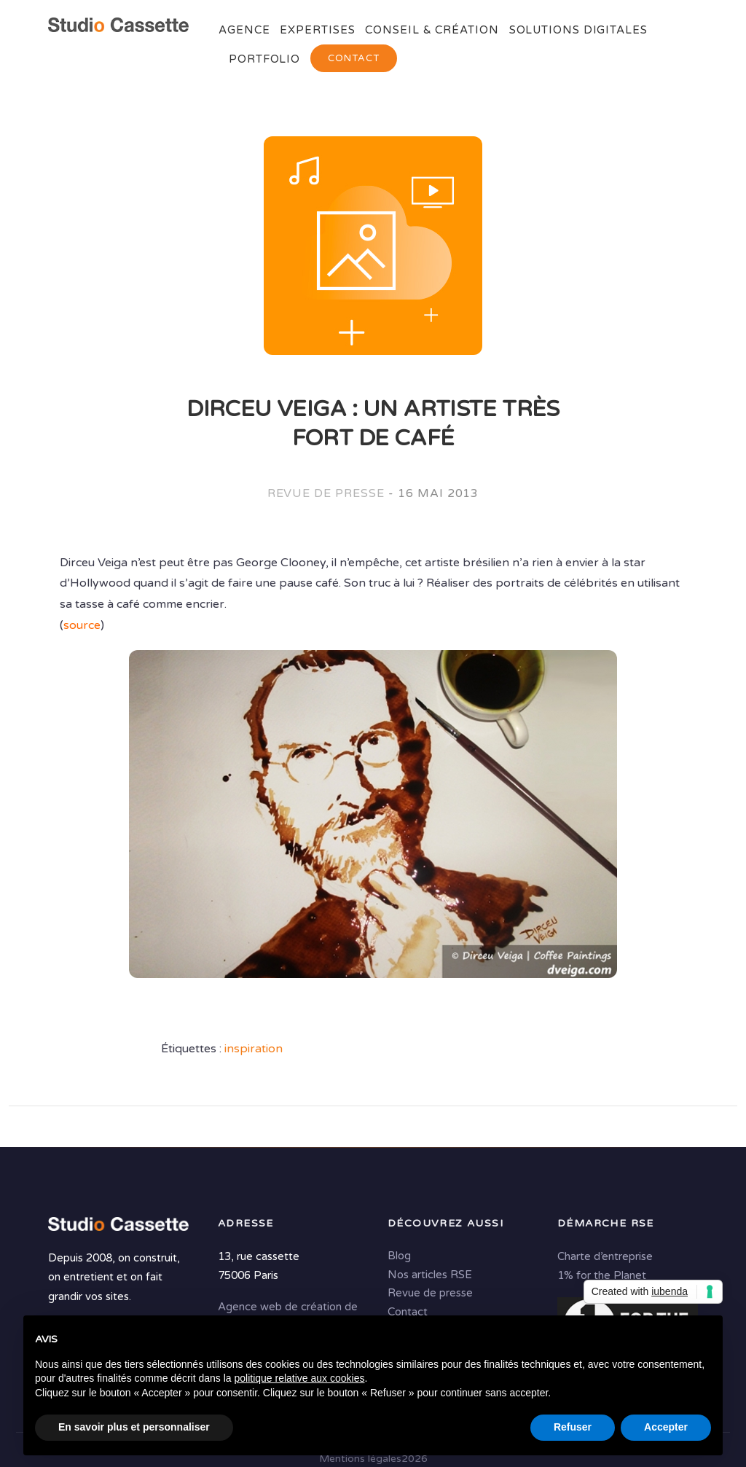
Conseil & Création (431, 29)
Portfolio (264, 59)
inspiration (253, 1048)
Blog (399, 1255)
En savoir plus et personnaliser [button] (134, 1427)
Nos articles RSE (430, 1274)
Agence (244, 29)
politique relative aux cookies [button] (299, 1378)
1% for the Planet (601, 1275)
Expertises (317, 29)
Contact (354, 58)
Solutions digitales (578, 29)
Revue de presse (326, 493)
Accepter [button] (666, 1427)
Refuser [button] (573, 1427)
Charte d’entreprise (605, 1256)
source (82, 625)
